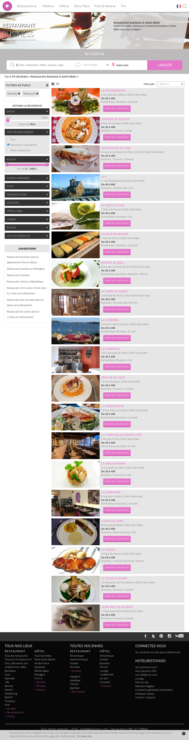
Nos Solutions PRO (146, 671)
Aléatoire (164, 84)
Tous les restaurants (16, 655)
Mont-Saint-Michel (44, 659)
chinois (74, 684)
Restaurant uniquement (23, 145)
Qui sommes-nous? (146, 667)
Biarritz (9, 697)
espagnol (75, 676)
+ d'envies (75, 671)
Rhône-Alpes (41, 671)
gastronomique (79, 659)
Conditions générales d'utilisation (154, 690)
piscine (104, 667)
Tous (13, 139)
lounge (104, 671)
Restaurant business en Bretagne (25, 268)
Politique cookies (144, 693)
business (105, 663)
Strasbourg (11, 693)
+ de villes (10, 708)
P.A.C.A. (38, 678)
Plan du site (142, 682)
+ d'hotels (39, 686)
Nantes (9, 689)
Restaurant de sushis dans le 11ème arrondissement (23, 314)
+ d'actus (10, 716)
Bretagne (39, 674)
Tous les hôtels (42, 655)
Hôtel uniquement (20, 150)
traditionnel (106, 674)
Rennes (9, 686)
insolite (74, 663)
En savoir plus (84, 736)
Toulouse (10, 701)
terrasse (75, 667)
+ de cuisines (77, 691)
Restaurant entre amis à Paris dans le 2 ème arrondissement (26, 290)
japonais (74, 688)
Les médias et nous (146, 674)
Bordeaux (10, 671)
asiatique (75, 680)
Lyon (7, 674)
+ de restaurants (14, 712)
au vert (104, 678)
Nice (7, 704)
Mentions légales (144, 686)
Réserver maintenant (117, 108)
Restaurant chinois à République (25, 281)
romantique (77, 655)
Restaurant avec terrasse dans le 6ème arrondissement (25, 302)
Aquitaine (39, 667)
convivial (105, 682)
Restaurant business (18, 275)
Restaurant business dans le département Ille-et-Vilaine (23, 259)
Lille (7, 682)
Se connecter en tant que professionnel (157, 652)
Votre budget (90, 64)
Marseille (10, 678)
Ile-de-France (41, 663)
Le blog (139, 678)
